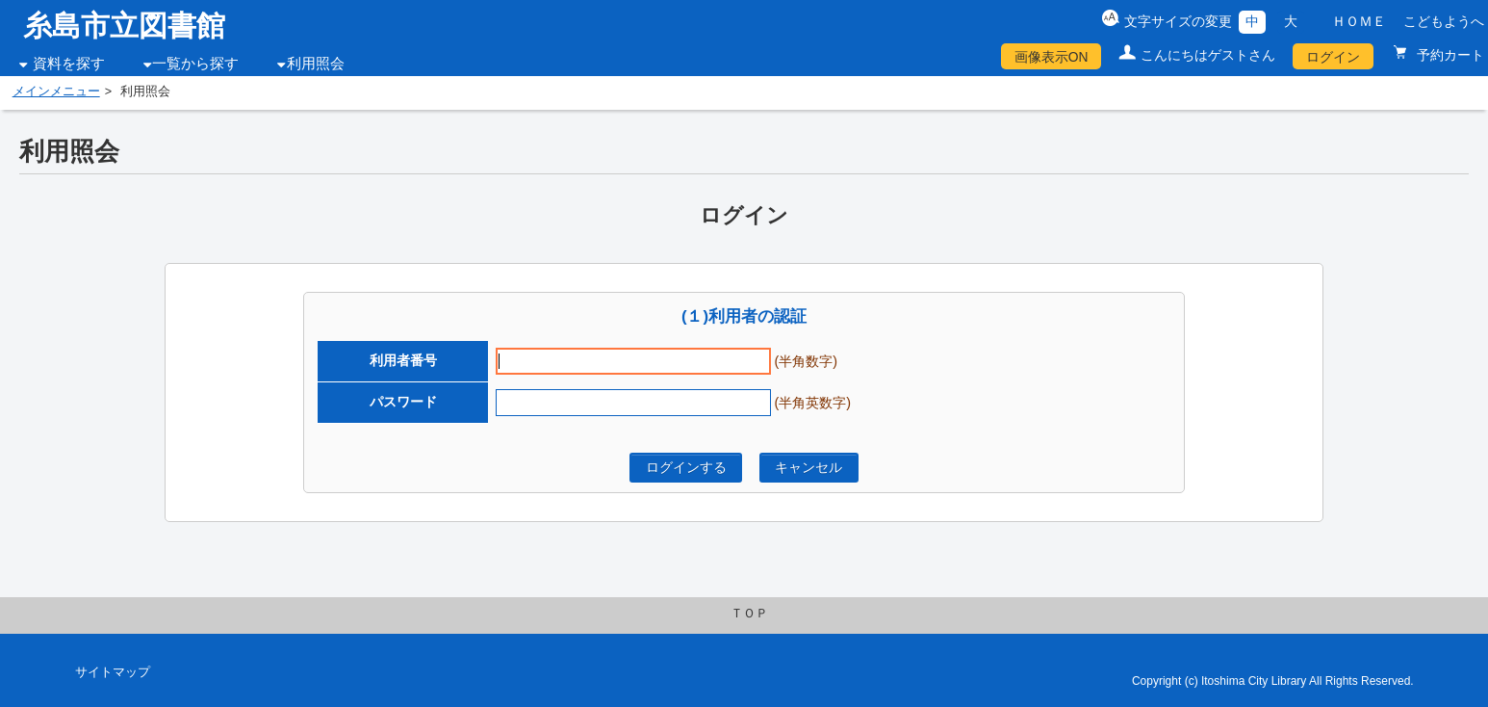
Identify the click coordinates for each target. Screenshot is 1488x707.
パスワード (403, 401)
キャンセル (808, 467)
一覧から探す (195, 63)
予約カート (1448, 55)
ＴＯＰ (749, 613)
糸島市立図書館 (124, 25)
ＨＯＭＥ (1359, 21)
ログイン (1333, 57)
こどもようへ (1443, 21)
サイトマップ (112, 672)
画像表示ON (1051, 57)
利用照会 (316, 63)
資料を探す (69, 63)
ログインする (686, 467)
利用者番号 (403, 360)
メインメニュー (56, 91)
